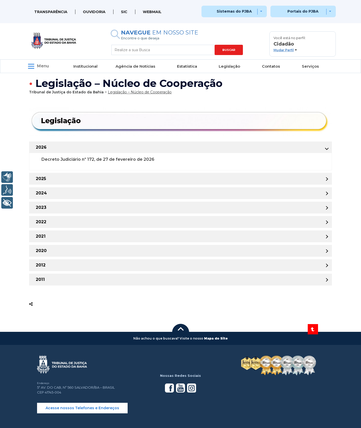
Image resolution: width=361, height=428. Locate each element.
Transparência (50, 12)
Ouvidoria (94, 12)
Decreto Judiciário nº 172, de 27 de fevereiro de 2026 (97, 159)
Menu (43, 66)
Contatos (271, 66)
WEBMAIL (152, 12)
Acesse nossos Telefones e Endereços (82, 408)
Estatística (187, 66)
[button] (302, 44)
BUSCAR (228, 50)
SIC (124, 12)
